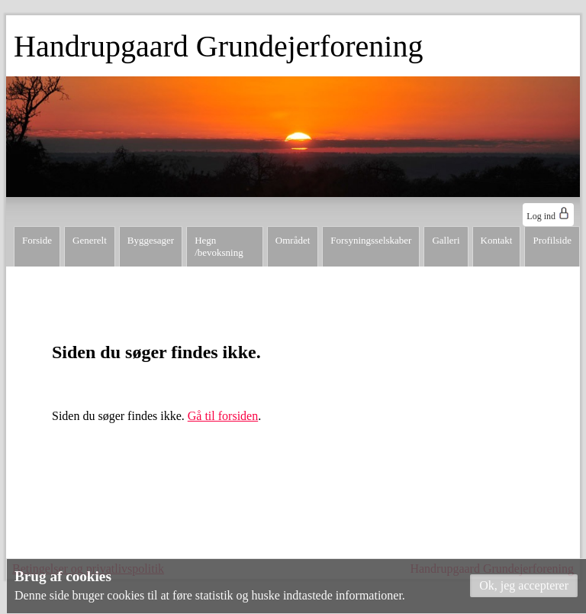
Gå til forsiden (223, 415)
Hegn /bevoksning (219, 246)
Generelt (89, 240)
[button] (524, 585)
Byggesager (150, 240)
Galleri (445, 240)
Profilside (552, 240)
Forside (37, 240)
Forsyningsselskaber (370, 240)
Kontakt (497, 240)
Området (292, 240)
